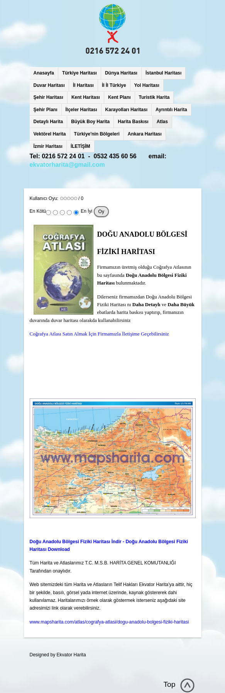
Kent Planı (119, 97)
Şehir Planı (46, 109)
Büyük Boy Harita (90, 121)
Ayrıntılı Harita (171, 109)
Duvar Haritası (49, 85)
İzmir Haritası (48, 146)
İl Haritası (83, 85)
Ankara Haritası (145, 134)
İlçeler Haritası (81, 109)
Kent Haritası (85, 97)
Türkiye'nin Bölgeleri (97, 134)
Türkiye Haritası (79, 73)
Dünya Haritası (121, 73)
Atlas (162, 121)
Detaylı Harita (48, 121)
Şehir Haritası (48, 97)
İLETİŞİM (80, 146)
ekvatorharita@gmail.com (67, 164)
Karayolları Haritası (126, 109)
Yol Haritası (146, 85)
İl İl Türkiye (114, 85)
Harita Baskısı (133, 121)
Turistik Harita (154, 97)
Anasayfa (44, 73)
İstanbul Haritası (163, 73)
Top (170, 684)
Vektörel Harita (50, 134)
